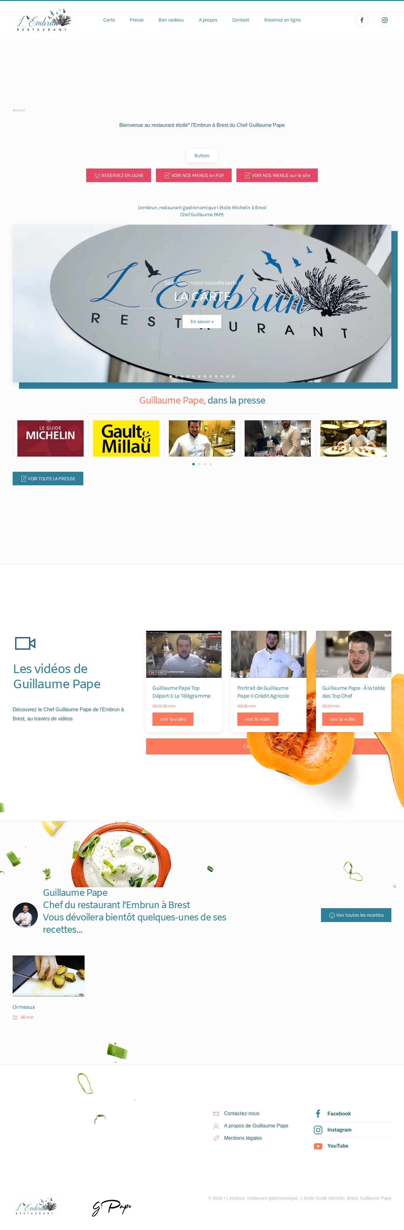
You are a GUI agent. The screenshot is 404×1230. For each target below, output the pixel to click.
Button (201, 155)
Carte (109, 20)
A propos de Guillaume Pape (256, 1125)
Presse (136, 20)
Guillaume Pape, (173, 401)
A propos (208, 20)
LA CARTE (170, 376)
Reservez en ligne (282, 20)
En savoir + (202, 321)
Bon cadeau (171, 20)
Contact (240, 20)
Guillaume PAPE (176, 376)
